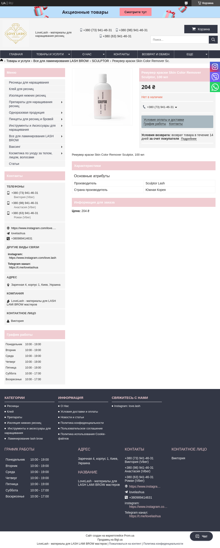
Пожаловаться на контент (125, 543)
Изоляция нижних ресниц (27, 95)
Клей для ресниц (21, 89)
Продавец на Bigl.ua (110, 539)
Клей (10, 411)
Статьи (14, 164)
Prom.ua (129, 535)
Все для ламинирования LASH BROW (61, 61)
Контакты (121, 54)
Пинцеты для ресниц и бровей (31, 119)
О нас (87, 54)
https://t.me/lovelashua (23, 267)
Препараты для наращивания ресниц (30, 104)
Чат (201, 536)
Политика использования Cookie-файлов (82, 436)
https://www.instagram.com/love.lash (33, 228)
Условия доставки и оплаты (79, 411)
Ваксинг (14, 146)
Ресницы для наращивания (29, 82)
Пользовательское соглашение (82, 428)
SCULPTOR (100, 61)
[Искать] (213, 40)
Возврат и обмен (155, 54)
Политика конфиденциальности (82, 422)
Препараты (14, 417)
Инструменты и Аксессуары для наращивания (32, 127)
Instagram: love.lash (127, 406)
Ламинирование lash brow (25, 438)
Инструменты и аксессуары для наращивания (27, 431)
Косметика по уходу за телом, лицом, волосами (30, 155)
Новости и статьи (72, 417)
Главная (16, 54)
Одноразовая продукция (26, 112)
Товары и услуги (50, 54)
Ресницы (13, 406)
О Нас (65, 406)
